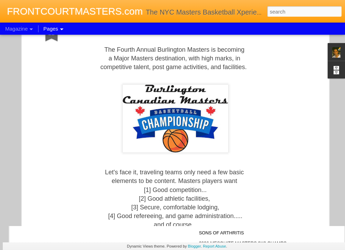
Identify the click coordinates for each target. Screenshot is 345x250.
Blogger (194, 246)
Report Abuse (214, 246)
